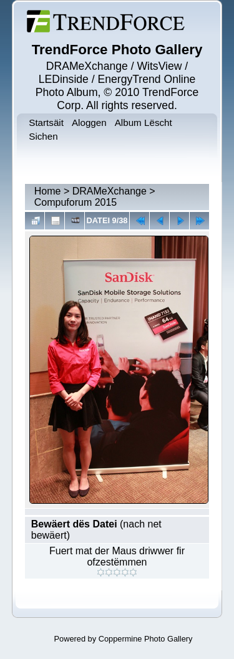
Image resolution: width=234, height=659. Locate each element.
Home (47, 191)
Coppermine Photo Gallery (146, 638)
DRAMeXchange (109, 191)
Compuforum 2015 (75, 202)
